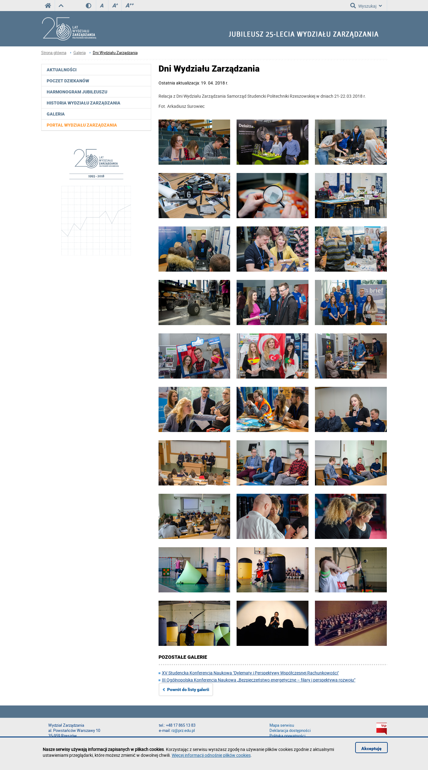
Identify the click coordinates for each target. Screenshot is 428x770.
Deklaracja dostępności (290, 730)
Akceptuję (371, 748)
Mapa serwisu (281, 725)
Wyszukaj (366, 5)
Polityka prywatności (287, 735)
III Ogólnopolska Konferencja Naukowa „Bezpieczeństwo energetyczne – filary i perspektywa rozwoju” (258, 680)
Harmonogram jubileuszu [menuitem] (77, 91)
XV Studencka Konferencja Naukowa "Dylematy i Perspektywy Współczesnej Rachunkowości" (250, 673)
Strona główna (53, 52)
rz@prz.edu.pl (183, 730)
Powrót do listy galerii (188, 689)
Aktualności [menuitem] (62, 69)
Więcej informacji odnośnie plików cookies (211, 755)
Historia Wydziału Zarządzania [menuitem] (83, 102)
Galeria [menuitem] (56, 114)
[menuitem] (96, 125)
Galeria (79, 52)
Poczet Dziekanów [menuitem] (68, 80)
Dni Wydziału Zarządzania (115, 52)
